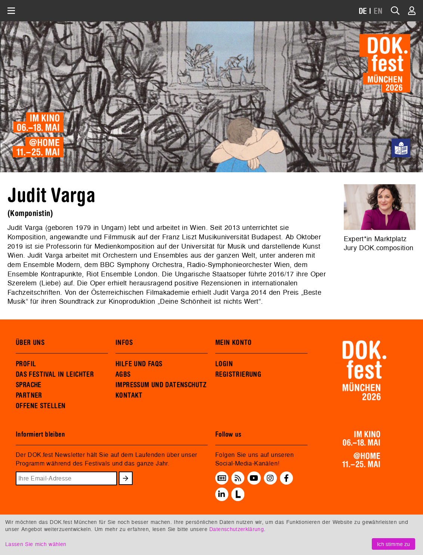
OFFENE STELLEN (40, 406)
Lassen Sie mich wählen (35, 544)
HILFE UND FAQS (138, 364)
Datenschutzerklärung (236, 529)
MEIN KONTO (233, 342)
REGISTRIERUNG (238, 374)
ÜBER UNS (30, 342)
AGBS (123, 374)
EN (378, 11)
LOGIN (224, 364)
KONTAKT (129, 395)
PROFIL (26, 364)
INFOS (124, 342)
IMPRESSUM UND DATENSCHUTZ (161, 385)
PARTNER (29, 395)
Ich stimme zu (393, 544)
